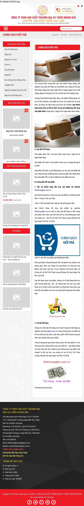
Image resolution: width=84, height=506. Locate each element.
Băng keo (8, 54)
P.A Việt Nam (49, 497)
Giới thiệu (64, 35)
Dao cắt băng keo (11, 49)
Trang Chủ (55, 35)
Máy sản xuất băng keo (13, 95)
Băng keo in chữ (10, 59)
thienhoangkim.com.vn (43, 190)
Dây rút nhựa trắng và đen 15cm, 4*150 (14, 195)
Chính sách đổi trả (75, 35)
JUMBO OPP (9, 85)
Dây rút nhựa (9, 70)
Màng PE (7, 75)
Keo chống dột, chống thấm (15, 80)
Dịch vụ (7, 65)
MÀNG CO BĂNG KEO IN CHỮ (15, 90)
